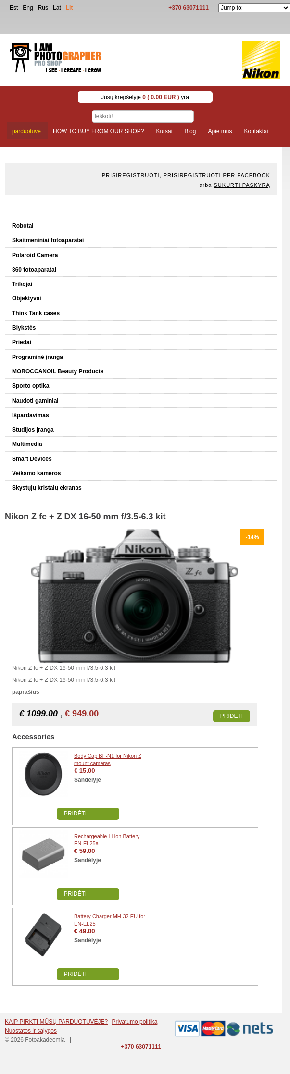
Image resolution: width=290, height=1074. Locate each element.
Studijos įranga (33, 429)
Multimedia (27, 444)
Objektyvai (26, 298)
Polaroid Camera (35, 255)
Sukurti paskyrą (242, 185)
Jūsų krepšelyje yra (145, 97)
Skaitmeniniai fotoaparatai (48, 240)
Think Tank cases (36, 313)
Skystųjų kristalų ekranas (47, 487)
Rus (43, 7)
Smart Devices (32, 459)
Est (14, 7)
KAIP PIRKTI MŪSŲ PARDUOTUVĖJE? (56, 1021)
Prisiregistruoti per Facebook (217, 175)
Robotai (23, 225)
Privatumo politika (135, 1021)
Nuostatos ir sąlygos (31, 1030)
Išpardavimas (30, 415)
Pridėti (231, 716)
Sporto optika (30, 386)
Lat (57, 7)
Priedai (21, 342)
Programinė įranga (37, 357)
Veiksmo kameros (36, 473)
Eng (28, 7)
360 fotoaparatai (34, 269)
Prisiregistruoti (131, 175)
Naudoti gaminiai (35, 400)
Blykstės (24, 327)
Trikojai (22, 284)
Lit (69, 7)
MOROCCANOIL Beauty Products (57, 371)
